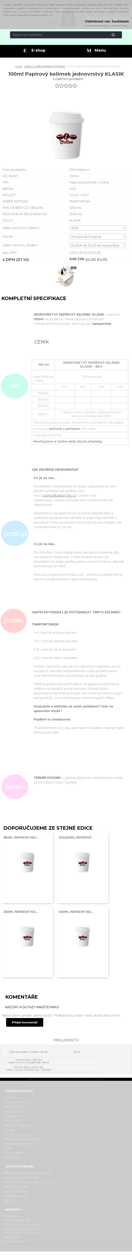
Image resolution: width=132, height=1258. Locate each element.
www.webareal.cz (81, 1254)
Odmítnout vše (97, 21)
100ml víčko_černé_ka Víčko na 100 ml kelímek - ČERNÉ (28, 1068)
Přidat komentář (24, 1022)
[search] (118, 35)
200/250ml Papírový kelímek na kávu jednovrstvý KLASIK (77, 837)
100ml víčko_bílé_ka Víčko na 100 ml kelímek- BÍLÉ (28, 1061)
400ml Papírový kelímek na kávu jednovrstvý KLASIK (77, 912)
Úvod (18, 66)
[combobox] (97, 228)
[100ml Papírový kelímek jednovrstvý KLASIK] (66, 266)
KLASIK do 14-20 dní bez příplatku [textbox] (98, 245)
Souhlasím (120, 21)
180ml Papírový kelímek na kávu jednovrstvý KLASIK (21, 837)
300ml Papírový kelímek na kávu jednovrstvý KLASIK (21, 912)
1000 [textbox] (75, 228)
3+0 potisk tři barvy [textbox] (86, 237)
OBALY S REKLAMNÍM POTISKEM (44, 66)
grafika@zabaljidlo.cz (59, 495)
